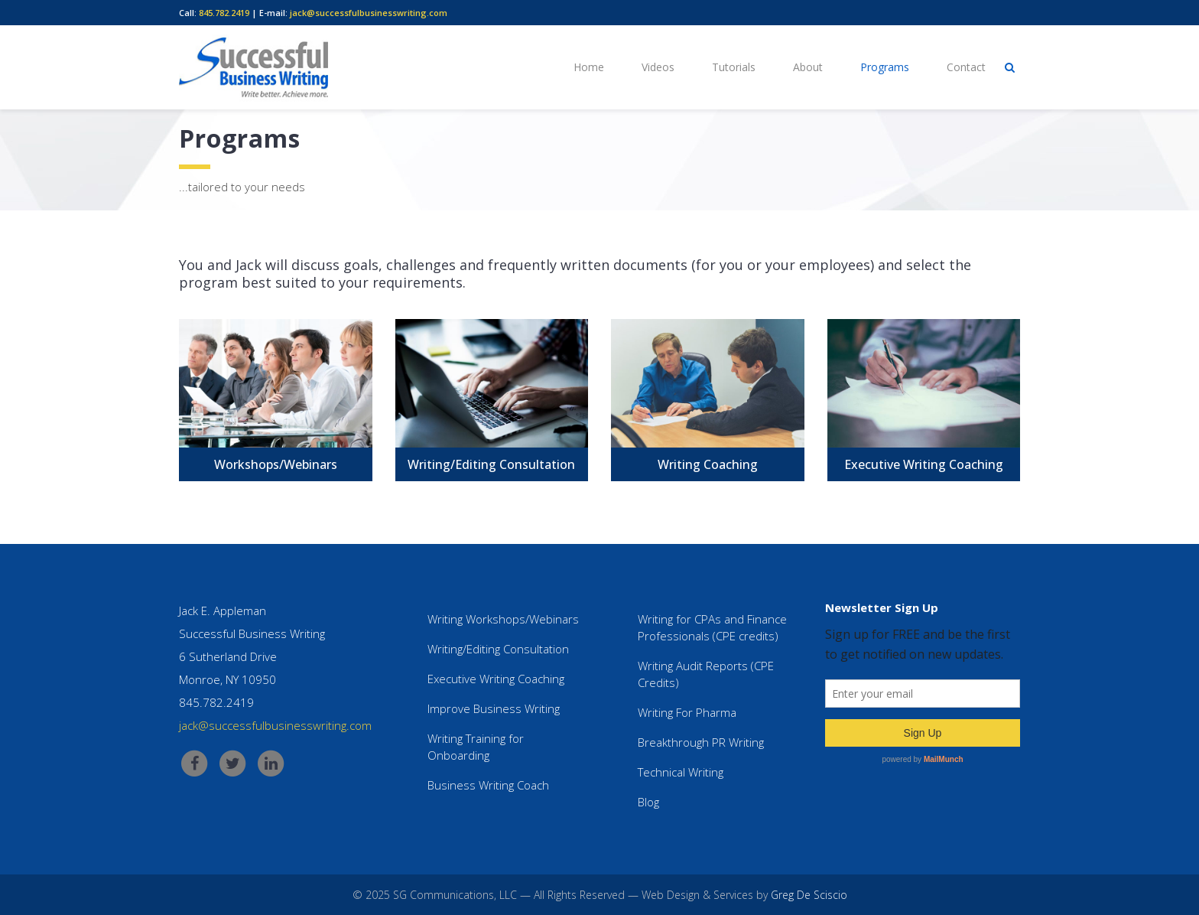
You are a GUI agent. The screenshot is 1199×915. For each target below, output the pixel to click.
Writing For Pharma (687, 712)
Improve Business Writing (493, 708)
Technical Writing (680, 772)
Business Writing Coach (488, 785)
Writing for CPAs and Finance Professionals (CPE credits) (712, 627)
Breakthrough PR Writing (701, 742)
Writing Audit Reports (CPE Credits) (706, 674)
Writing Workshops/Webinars (503, 619)
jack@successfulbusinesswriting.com (368, 12)
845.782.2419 (224, 12)
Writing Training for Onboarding (475, 747)
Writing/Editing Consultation (498, 648)
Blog (648, 801)
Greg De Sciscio (809, 894)
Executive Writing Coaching (495, 678)
